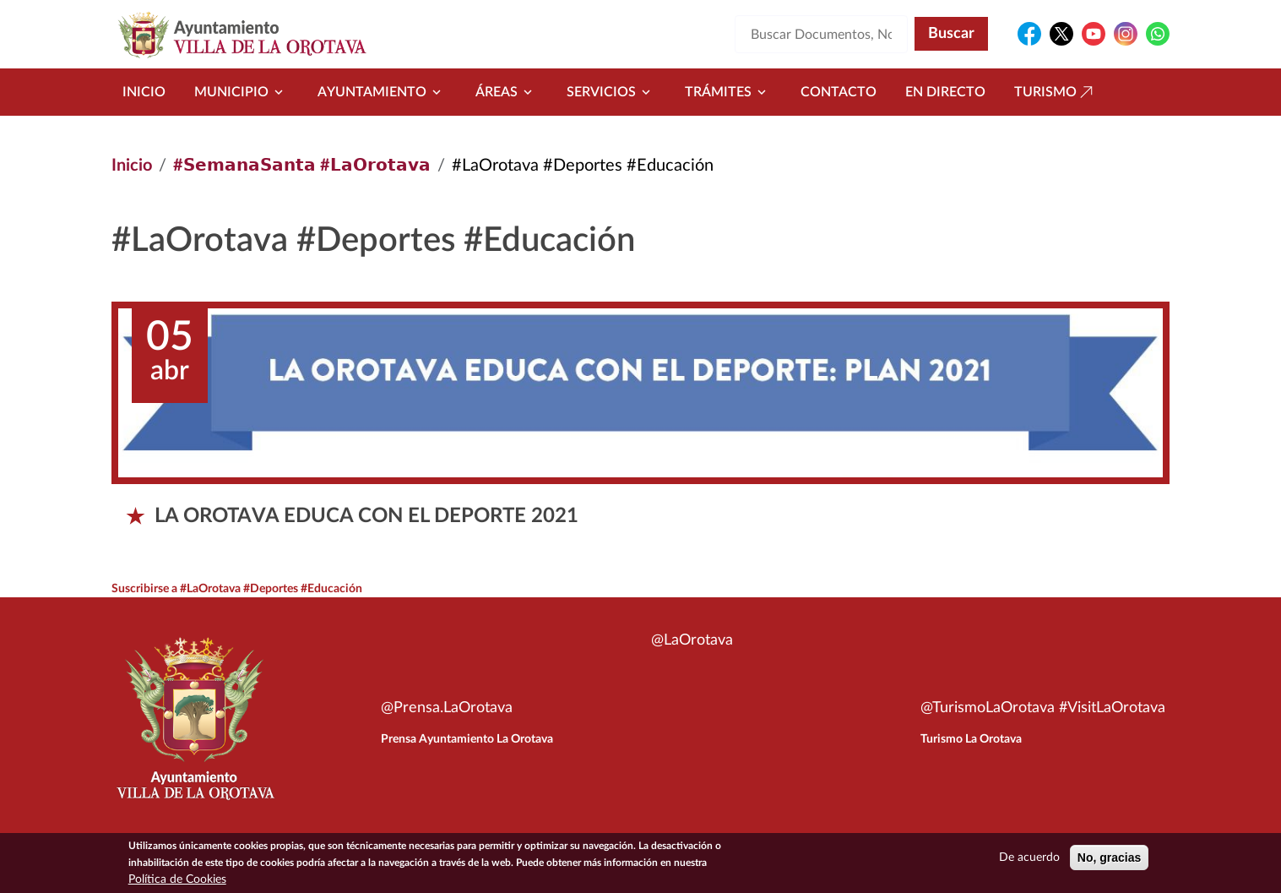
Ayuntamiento (382, 92)
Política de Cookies (177, 884)
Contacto (839, 92)
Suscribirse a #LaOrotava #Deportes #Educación (236, 589)
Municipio (241, 92)
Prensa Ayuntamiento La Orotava (467, 739)
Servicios (611, 92)
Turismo (1055, 92)
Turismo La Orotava (971, 739)
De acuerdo (1029, 862)
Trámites (728, 92)
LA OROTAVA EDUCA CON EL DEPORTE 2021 (366, 516)
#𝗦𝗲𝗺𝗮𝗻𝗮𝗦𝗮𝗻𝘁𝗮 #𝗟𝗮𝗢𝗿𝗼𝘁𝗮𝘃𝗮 (302, 165)
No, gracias (1109, 862)
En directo (945, 92)
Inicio (144, 92)
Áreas (506, 92)
